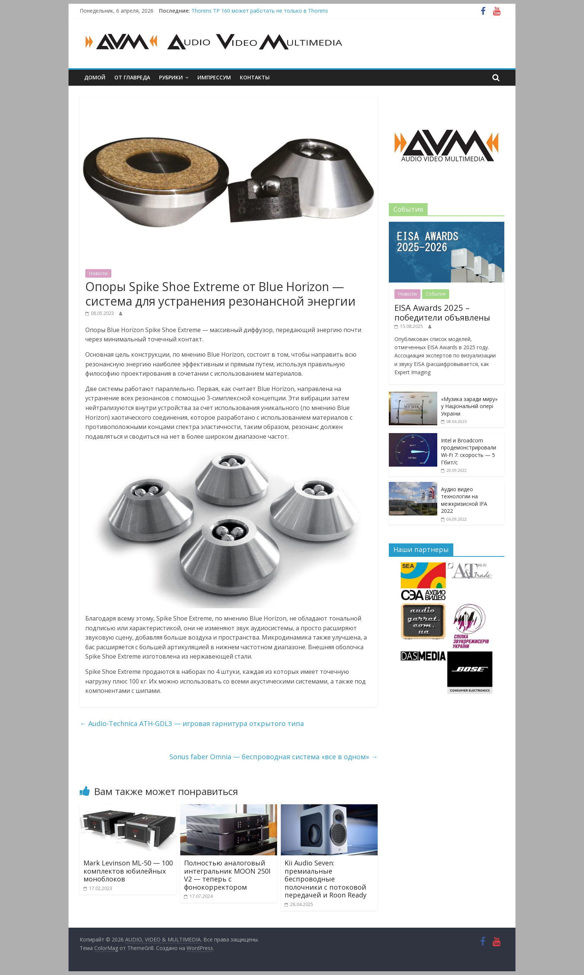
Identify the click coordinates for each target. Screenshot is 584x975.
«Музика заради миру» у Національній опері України (469, 406)
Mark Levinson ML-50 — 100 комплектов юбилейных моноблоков (128, 870)
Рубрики (171, 77)
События (435, 294)
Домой (94, 77)
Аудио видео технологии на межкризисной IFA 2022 (464, 500)
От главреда (132, 77)
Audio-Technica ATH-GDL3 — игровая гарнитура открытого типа (192, 723)
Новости (98, 273)
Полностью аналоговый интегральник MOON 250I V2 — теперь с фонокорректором (227, 875)
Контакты (255, 77)
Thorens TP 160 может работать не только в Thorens (259, 10)
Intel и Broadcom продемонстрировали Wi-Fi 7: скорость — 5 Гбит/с (468, 451)
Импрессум (214, 77)
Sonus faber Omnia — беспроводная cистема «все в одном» (273, 756)
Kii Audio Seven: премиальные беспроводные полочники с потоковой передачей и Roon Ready (325, 878)
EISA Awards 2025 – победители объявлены (442, 312)
